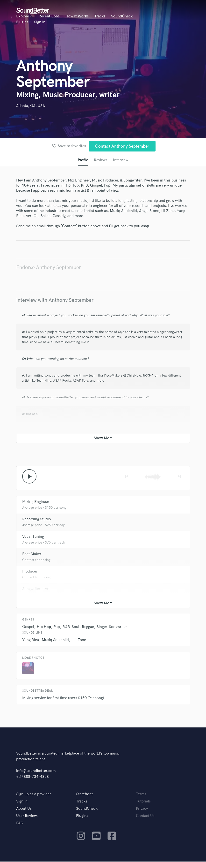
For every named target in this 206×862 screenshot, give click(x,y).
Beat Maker (31, 554)
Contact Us (145, 816)
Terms (141, 794)
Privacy (142, 809)
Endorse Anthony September (48, 268)
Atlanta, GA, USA (30, 106)
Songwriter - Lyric (36, 589)
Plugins (22, 22)
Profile (83, 160)
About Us (24, 809)
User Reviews (27, 816)
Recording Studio (36, 519)
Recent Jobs (49, 16)
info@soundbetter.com (36, 771)
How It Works (77, 16)
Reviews (100, 160)
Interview (121, 160)
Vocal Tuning (33, 537)
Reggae (88, 627)
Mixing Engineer (35, 502)
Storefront (84, 794)
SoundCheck (122, 16)
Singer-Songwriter (112, 627)
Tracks (99, 16)
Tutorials (143, 802)
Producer (29, 572)
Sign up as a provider (33, 794)
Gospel (28, 627)
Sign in (39, 22)
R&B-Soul (71, 627)
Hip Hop (44, 627)
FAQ (19, 823)
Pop (57, 627)
